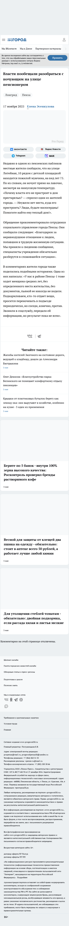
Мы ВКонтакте (9, 48)
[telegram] (40, 336)
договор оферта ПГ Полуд (16, 854)
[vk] (30, 336)
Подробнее (22, 877)
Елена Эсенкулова (40, 106)
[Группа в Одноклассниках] (11, 699)
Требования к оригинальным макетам (21, 718)
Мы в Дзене (26, 48)
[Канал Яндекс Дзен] (21, 699)
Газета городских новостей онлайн (20, 666)
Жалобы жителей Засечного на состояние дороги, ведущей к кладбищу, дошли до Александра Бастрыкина (34, 361)
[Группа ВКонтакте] (18, 149)
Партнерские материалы (48, 48)
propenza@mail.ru (12, 754)
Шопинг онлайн (11, 660)
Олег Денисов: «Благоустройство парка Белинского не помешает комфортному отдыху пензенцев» (34, 383)
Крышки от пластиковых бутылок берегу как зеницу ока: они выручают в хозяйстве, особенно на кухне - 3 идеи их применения (34, 405)
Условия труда (10, 723)
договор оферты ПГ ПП (15, 857)
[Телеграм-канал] (18, 155)
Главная (7, 729)
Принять (57, 57)
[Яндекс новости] (50, 149)
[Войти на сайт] (64, 40)
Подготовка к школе (13, 679)
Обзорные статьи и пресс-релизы (19, 672)
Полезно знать (10, 685)
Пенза (26, 95)
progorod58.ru (53, 792)
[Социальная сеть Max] (50, 155)
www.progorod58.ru (29, 742)
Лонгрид (11, 95)
